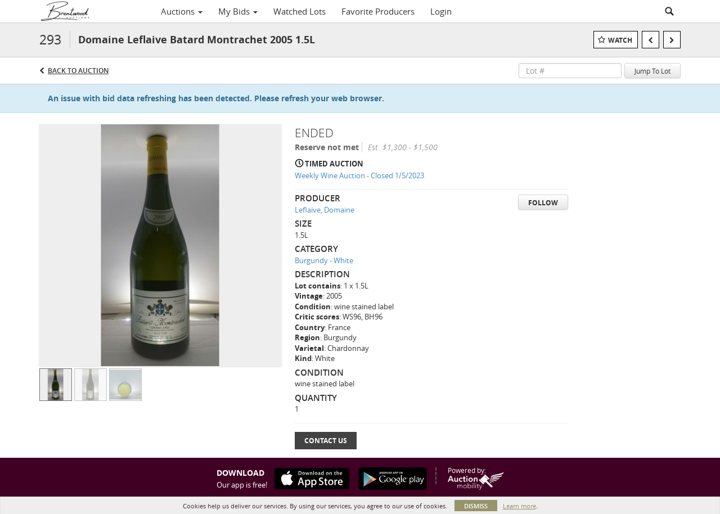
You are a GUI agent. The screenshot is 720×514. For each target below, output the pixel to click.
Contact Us (325, 440)
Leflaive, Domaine (324, 210)
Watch (620, 40)
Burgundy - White (324, 260)
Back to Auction (78, 70)
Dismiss (476, 506)
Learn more (519, 506)
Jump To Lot (652, 70)
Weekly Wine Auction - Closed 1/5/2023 (359, 175)
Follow (543, 203)
